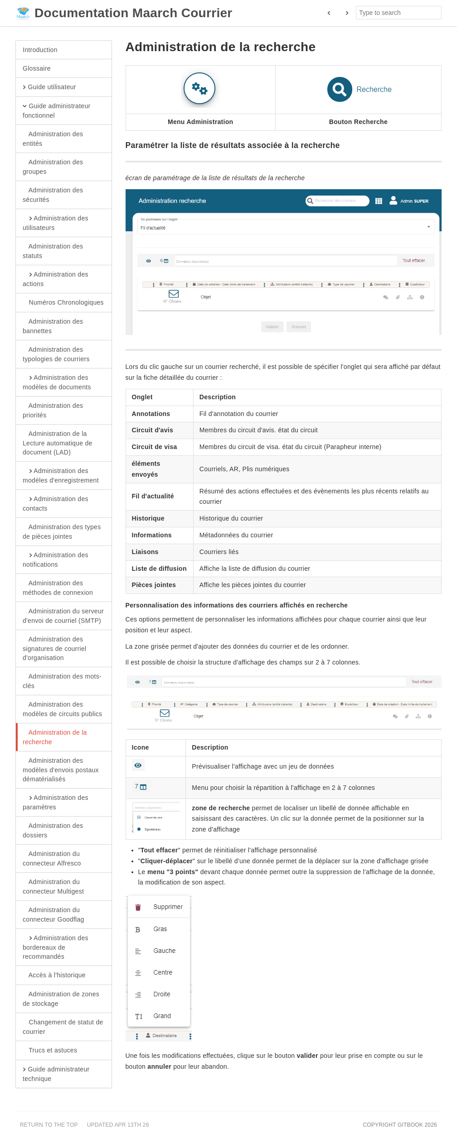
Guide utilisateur (49, 87)
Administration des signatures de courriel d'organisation (54, 648)
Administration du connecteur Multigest (53, 886)
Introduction (40, 49)
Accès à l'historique (54, 975)
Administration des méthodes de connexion (58, 587)
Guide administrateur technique (56, 1073)
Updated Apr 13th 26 (118, 1125)
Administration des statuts (53, 250)
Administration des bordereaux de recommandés (55, 947)
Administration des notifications (55, 559)
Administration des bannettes (53, 326)
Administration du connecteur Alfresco (52, 858)
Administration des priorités (53, 410)
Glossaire (37, 68)
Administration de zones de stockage (61, 998)
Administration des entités (53, 138)
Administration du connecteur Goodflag (53, 914)
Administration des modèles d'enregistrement (61, 475)
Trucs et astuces (50, 1050)
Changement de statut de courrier (63, 1026)
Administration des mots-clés (62, 680)
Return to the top (49, 1125)
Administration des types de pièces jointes (62, 531)
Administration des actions (55, 278)
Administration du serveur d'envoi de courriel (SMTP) (63, 615)
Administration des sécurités (53, 194)
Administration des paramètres (55, 802)
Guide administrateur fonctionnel (56, 110)
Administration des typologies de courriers (56, 354)
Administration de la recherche (55, 737)
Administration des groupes (53, 166)
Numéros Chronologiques (63, 302)
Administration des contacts (55, 503)
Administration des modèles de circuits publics (62, 708)
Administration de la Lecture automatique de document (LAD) (57, 443)
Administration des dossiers (53, 830)
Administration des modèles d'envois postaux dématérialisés (61, 769)
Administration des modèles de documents (57, 382)
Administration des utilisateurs (55, 222)
